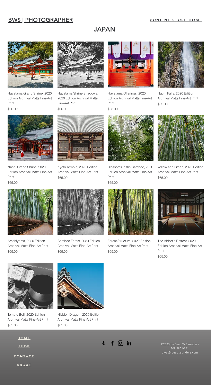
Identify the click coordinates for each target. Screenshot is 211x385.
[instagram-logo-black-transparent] (120, 343)
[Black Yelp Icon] (104, 343)
